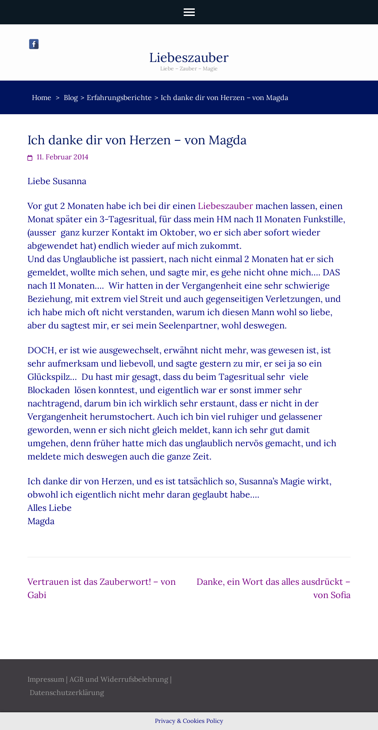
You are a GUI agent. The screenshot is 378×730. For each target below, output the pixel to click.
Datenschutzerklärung (67, 692)
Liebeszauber (189, 57)
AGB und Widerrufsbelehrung (118, 679)
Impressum (45, 679)
